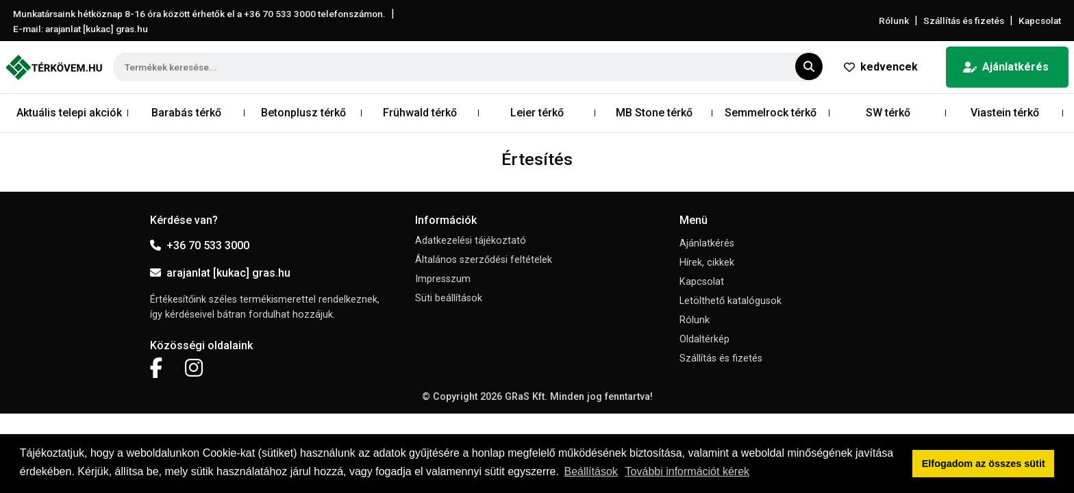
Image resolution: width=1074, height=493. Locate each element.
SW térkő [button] (888, 112)
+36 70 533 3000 (199, 245)
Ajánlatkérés (1006, 66)
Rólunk (894, 20)
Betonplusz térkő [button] (303, 112)
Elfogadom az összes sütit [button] (983, 463)
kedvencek (881, 66)
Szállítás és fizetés (963, 20)
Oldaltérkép (704, 339)
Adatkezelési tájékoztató (470, 240)
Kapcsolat (1040, 20)
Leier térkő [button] (537, 112)
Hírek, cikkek (706, 262)
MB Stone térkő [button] (654, 112)
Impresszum (443, 279)
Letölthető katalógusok (730, 301)
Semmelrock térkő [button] (770, 112)
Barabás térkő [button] (186, 112)
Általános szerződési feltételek (483, 260)
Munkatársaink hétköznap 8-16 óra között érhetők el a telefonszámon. (199, 13)
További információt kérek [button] (687, 471)
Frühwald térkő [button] (420, 112)
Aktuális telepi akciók (69, 112)
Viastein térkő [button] (1005, 112)
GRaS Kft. (526, 397)
